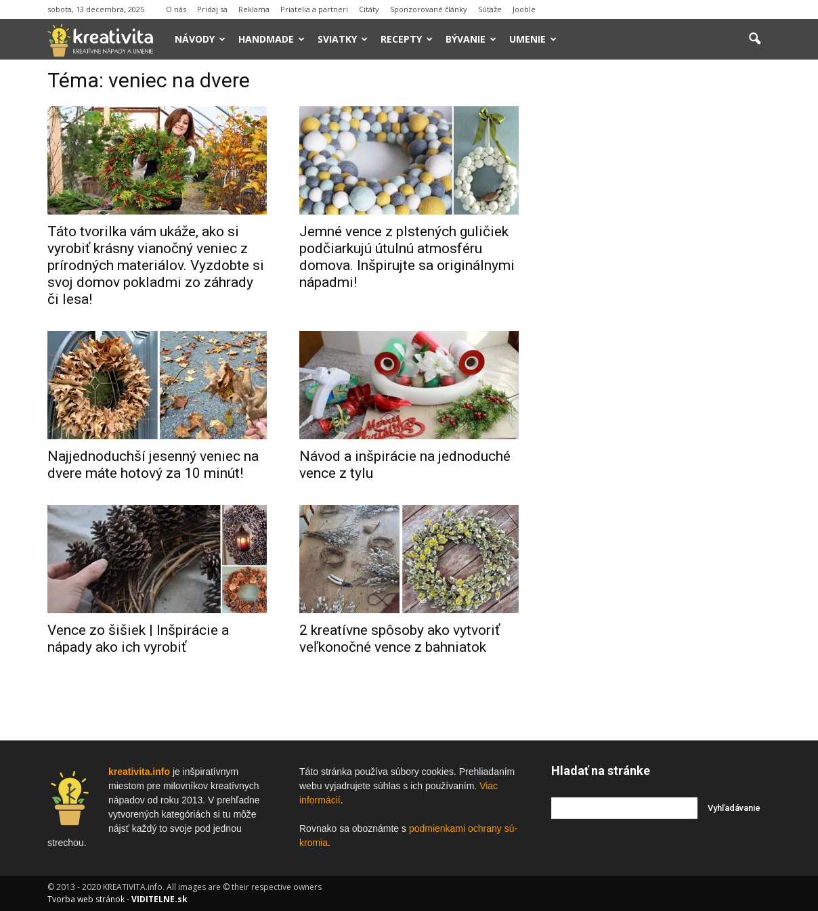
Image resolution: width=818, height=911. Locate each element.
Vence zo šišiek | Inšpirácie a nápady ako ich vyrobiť (138, 638)
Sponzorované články (428, 9)
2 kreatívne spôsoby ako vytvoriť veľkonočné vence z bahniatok (399, 638)
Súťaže (490, 9)
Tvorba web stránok (86, 899)
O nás (176, 9)
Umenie (533, 38)
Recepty (407, 38)
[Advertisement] (660, 277)
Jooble (524, 9)
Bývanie (471, 38)
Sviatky (343, 38)
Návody (200, 38)
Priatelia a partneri (314, 9)
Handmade (271, 38)
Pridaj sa (212, 9)
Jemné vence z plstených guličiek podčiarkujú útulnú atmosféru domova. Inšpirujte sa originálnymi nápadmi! (407, 256)
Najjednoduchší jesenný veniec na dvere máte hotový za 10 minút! (153, 464)
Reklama (254, 9)
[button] (754, 39)
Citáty (369, 9)
